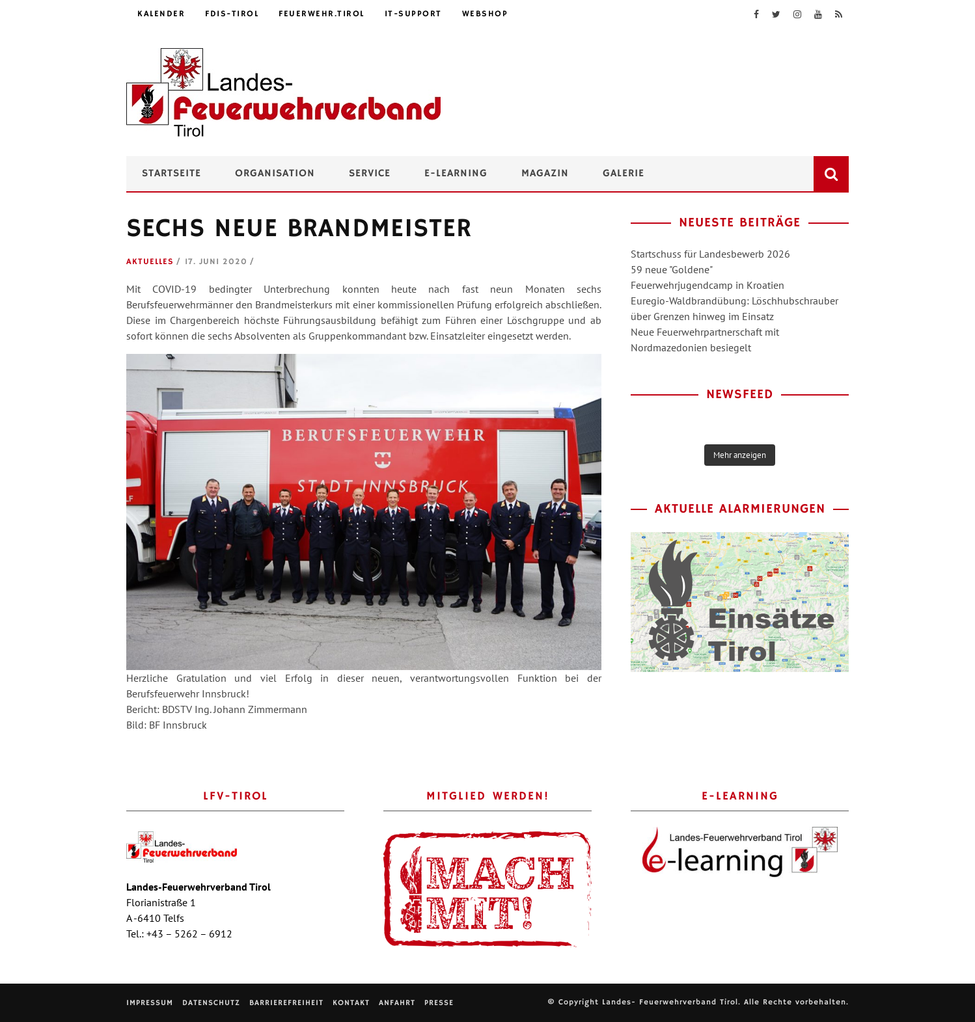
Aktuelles (150, 261)
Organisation (275, 173)
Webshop (485, 14)
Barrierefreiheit (286, 1003)
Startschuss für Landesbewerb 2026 (710, 253)
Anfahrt (397, 1003)
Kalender (161, 14)
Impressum (149, 1003)
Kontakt (351, 1003)
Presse (439, 1003)
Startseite (171, 173)
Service (370, 173)
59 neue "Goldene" (672, 269)
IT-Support (413, 14)
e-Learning (456, 173)
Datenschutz (211, 1003)
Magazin (545, 173)
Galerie (623, 173)
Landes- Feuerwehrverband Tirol (670, 1002)
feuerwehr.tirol (321, 14)
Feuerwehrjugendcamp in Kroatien (707, 284)
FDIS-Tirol (231, 14)
